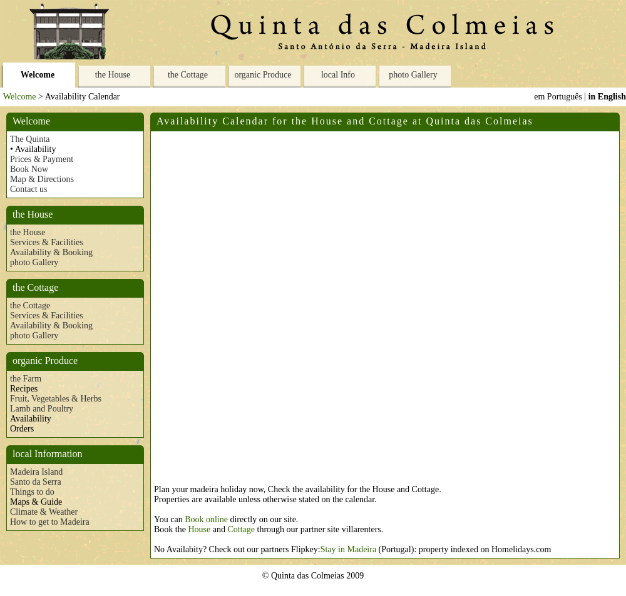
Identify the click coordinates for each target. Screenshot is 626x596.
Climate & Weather (44, 512)
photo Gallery (413, 74)
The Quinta (29, 139)
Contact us (29, 189)
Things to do (32, 492)
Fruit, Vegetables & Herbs (55, 398)
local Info (338, 74)
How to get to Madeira (50, 522)
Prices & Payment (41, 159)
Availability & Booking (51, 252)
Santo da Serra (35, 482)
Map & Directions (42, 179)
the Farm (25, 378)
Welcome (37, 74)
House (199, 529)
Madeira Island (36, 472)
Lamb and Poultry (41, 408)
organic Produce (262, 74)
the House (112, 74)
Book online (206, 519)
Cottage (241, 529)
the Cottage (188, 74)
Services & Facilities (46, 242)
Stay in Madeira (348, 549)
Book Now (29, 169)
